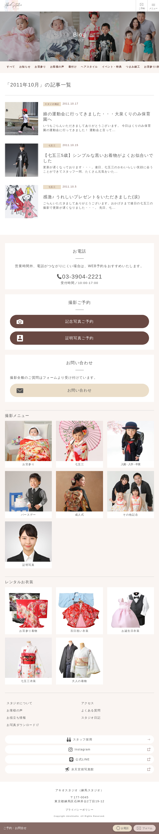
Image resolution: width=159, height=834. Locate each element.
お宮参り (40, 66)
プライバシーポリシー (80, 809)
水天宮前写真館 (108, 769)
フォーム (144, 828)
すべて (11, 66)
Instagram (109, 749)
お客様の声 (57, 66)
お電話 (122, 828)
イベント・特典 (112, 66)
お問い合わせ (54, 390)
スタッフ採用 (109, 739)
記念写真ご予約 (55, 321)
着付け (72, 66)
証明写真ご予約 (55, 338)
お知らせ (24, 66)
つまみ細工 (133, 66)
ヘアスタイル (89, 66)
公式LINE (110, 759)
